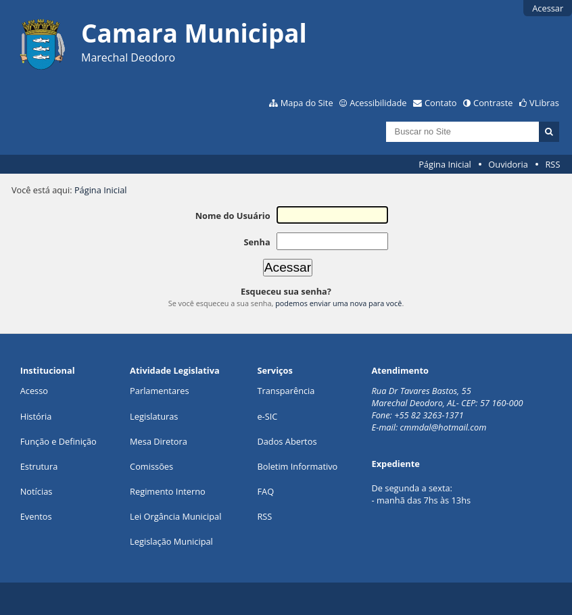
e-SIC (267, 416)
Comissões (151, 466)
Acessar (547, 8)
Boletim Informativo (297, 466)
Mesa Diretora (158, 441)
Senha (256, 242)
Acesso (34, 391)
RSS (552, 164)
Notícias (36, 491)
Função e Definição (58, 441)
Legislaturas (154, 416)
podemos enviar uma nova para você (338, 303)
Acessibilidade (378, 103)
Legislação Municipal (171, 541)
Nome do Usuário (232, 216)
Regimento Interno (168, 491)
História (36, 416)
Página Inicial (445, 164)
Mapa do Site (307, 103)
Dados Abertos (286, 441)
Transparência (285, 391)
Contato (441, 103)
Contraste (493, 103)
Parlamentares (159, 391)
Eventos (36, 516)
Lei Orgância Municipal (175, 516)
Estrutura (39, 466)
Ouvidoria (508, 164)
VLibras (544, 103)
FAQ (265, 491)
